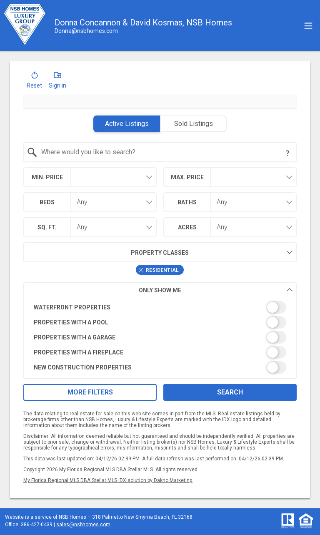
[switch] (160, 307)
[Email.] (86, 31)
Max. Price (187, 177)
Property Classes (106, 252)
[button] (34, 81)
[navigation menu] (308, 26)
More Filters (90, 392)
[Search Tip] (287, 153)
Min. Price (47, 177)
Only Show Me (216, 290)
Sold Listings (193, 124)
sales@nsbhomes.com (83, 524)
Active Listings (127, 124)
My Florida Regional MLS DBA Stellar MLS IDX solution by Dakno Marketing (107, 480)
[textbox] (165, 152)
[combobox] (160, 152)
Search (230, 392)
